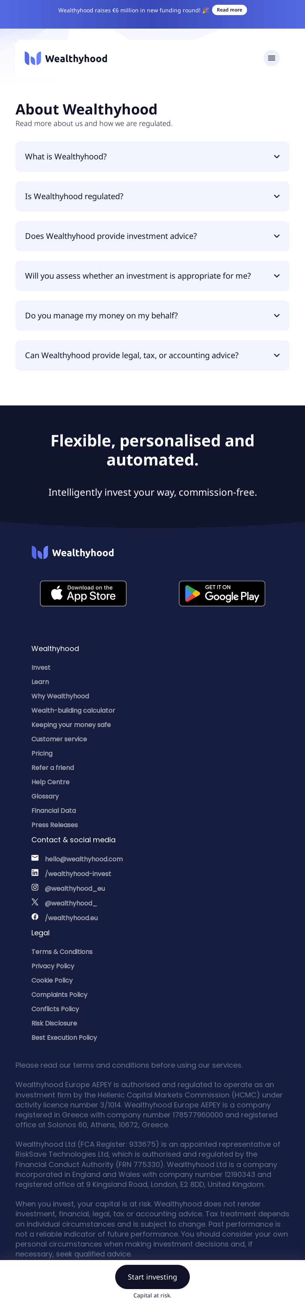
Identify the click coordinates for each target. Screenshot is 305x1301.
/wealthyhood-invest (78, 873)
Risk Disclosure (54, 1023)
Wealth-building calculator (73, 710)
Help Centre (50, 782)
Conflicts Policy (55, 1009)
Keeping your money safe (71, 724)
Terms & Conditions (62, 951)
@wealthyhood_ (71, 903)
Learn (40, 681)
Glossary (45, 796)
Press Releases (54, 825)
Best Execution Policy (64, 1037)
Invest (40, 667)
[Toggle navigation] (271, 58)
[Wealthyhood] (66, 58)
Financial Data (53, 810)
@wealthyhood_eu (75, 888)
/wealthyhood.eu (71, 918)
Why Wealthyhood (60, 696)
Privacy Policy (52, 966)
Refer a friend (52, 767)
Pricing (41, 753)
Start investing (152, 1277)
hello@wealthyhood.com (84, 859)
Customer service (59, 739)
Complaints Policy (59, 994)
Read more (229, 9)
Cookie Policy (52, 980)
